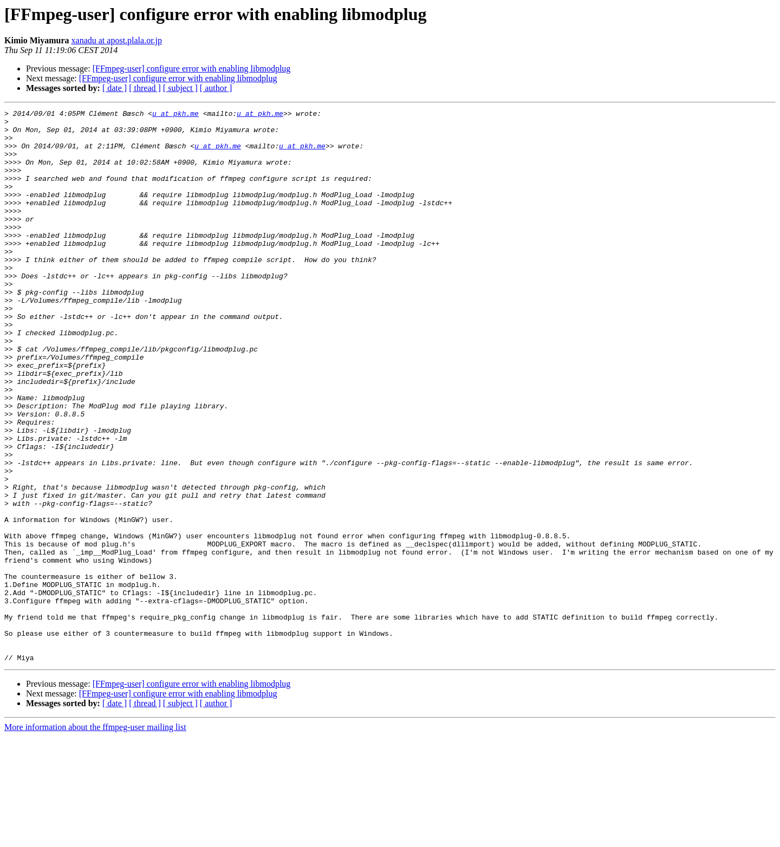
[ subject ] (180, 88)
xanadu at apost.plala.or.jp (117, 40)
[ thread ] (145, 88)
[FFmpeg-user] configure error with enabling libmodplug (192, 68)
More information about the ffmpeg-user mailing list (95, 837)
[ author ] (216, 88)
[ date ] (114, 88)
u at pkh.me (175, 115)
